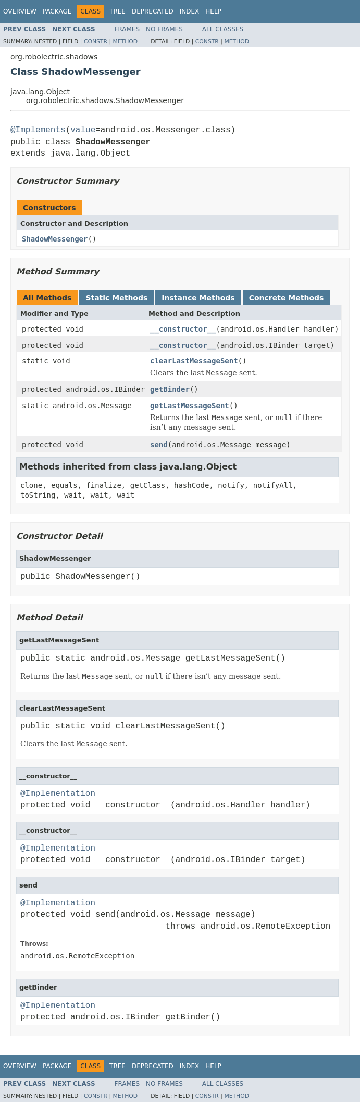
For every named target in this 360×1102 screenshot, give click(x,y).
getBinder (170, 389)
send (159, 444)
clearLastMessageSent (194, 361)
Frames (127, 29)
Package (57, 11)
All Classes (222, 29)
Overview (19, 11)
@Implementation (57, 794)
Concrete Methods (286, 298)
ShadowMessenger (55, 239)
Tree (117, 11)
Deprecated (152, 11)
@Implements (38, 130)
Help (213, 11)
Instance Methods (198, 298)
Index (190, 11)
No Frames (164, 29)
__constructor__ (183, 329)
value (82, 130)
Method (125, 41)
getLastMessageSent (189, 405)
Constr (95, 41)
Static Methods (116, 298)
